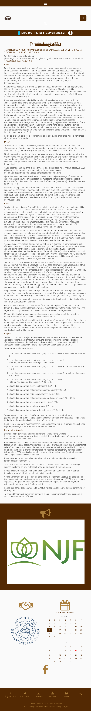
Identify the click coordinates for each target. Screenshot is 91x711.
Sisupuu (52, 696)
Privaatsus (24, 696)
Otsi (80, 696)
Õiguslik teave (10, 696)
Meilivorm (38, 696)
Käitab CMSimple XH (30, 707)
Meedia (60, 32)
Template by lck (62, 707)
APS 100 (27, 32)
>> (68, 616)
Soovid (50, 32)
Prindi (66, 696)
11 (76, 651)
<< (62, 616)
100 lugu (39, 32)
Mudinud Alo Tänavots (47, 707)
